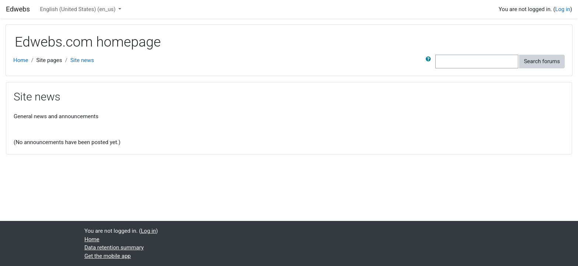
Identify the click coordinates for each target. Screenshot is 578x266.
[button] (430, 61)
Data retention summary (114, 247)
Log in (562, 9)
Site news (82, 60)
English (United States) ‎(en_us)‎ (78, 9)
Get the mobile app (107, 256)
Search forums (542, 61)
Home (20, 60)
